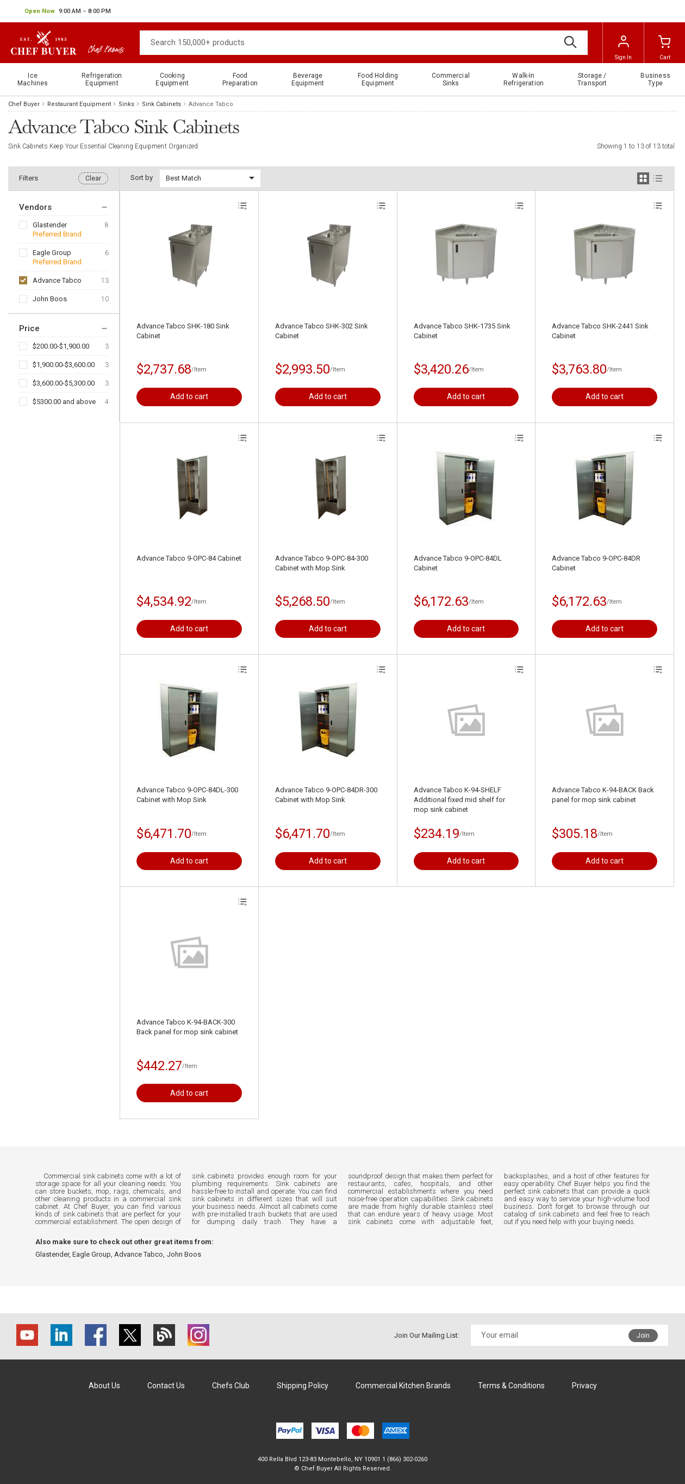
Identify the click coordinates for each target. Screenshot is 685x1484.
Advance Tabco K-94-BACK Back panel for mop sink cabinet (603, 795)
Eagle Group (52, 253)
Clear (93, 178)
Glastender (50, 225)
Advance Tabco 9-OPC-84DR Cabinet (596, 563)
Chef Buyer (24, 104)
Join (643, 1335)
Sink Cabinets (161, 104)
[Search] (364, 42)
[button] (67, 11)
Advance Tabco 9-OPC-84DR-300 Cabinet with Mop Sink (326, 795)
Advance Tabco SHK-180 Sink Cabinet (182, 331)
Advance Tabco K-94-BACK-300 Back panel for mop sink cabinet (187, 1027)
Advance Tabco (57, 280)
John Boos (50, 299)
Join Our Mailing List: (426, 1335)
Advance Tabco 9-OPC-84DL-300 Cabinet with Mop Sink (187, 795)
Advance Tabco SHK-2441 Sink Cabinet (600, 331)
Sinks (126, 104)
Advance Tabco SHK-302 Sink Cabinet (321, 331)
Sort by (141, 177)
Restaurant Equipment (79, 104)
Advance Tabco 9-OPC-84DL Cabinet (458, 563)
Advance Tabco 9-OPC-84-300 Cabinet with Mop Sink (321, 563)
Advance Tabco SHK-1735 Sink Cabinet (462, 331)
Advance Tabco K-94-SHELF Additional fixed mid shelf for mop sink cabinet (459, 800)
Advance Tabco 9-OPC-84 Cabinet (188, 558)
